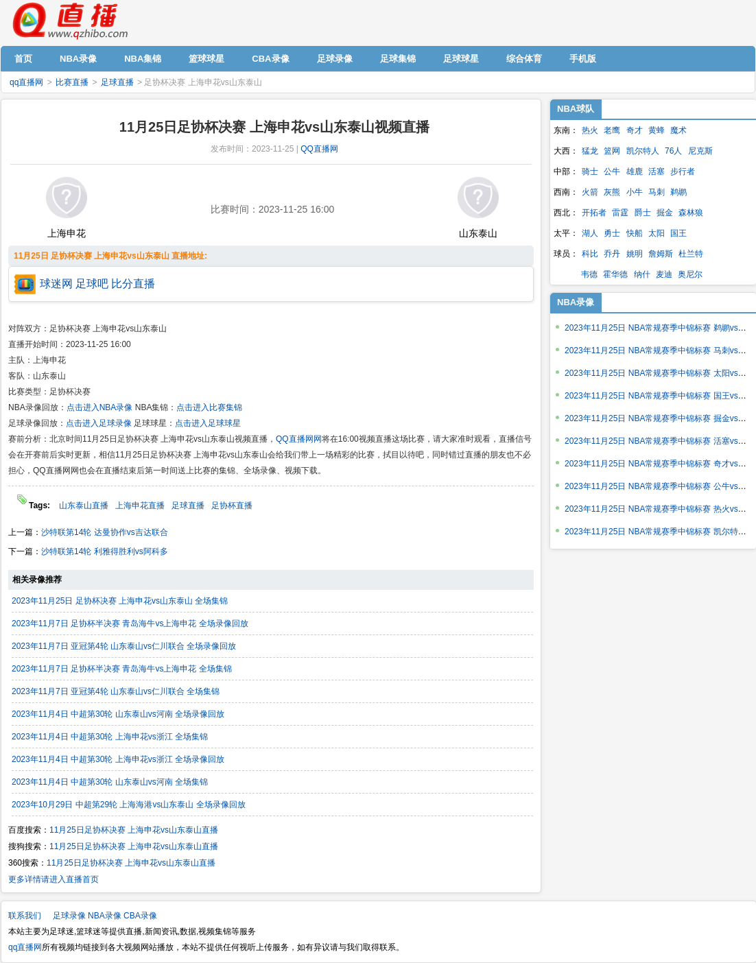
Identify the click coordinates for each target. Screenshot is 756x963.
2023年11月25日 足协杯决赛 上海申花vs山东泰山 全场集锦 (120, 601)
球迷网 (56, 283)
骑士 (590, 171)
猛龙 (590, 151)
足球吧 (91, 283)
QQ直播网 (319, 149)
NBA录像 (575, 302)
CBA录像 (140, 915)
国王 (678, 233)
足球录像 (69, 915)
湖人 (590, 233)
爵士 (643, 212)
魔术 (678, 130)
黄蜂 (656, 130)
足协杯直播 (231, 505)
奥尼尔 (690, 274)
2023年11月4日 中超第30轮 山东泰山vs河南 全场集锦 (110, 782)
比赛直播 (72, 82)
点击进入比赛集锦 (209, 407)
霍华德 (615, 274)
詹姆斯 (660, 254)
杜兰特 (690, 254)
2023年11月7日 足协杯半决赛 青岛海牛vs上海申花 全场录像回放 (130, 623)
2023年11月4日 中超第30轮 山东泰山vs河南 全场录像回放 (118, 714)
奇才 (634, 130)
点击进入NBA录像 (100, 407)
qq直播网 (69, 21)
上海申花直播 (140, 505)
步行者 (682, 171)
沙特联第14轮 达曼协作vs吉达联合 (104, 532)
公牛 (612, 171)
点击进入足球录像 (99, 423)
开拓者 (594, 212)
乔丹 (612, 254)
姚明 (634, 254)
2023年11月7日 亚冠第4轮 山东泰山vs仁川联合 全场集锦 (116, 691)
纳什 (642, 274)
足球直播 (117, 82)
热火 (590, 130)
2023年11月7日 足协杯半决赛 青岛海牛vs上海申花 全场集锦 (122, 669)
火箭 (590, 192)
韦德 (589, 274)
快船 (634, 233)
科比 (590, 254)
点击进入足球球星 (208, 423)
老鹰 (612, 130)
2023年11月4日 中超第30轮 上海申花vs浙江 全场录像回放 (118, 759)
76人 (673, 151)
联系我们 (24, 915)
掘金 (665, 212)
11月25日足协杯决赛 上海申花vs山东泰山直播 (133, 830)
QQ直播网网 (299, 439)
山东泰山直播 (83, 505)
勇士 (612, 233)
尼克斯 (700, 151)
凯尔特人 (642, 151)
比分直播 (133, 283)
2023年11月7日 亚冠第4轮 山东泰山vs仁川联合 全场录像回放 (124, 646)
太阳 (656, 233)
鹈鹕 (678, 192)
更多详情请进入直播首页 (53, 879)
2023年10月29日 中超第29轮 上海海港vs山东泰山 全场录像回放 (129, 804)
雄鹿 (634, 171)
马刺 (656, 192)
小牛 (634, 192)
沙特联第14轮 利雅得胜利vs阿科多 (104, 551)
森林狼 (690, 212)
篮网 (612, 151)
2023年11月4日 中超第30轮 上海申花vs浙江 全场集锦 (110, 736)
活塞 (656, 171)
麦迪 (664, 274)
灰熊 (612, 192)
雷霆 (620, 212)
